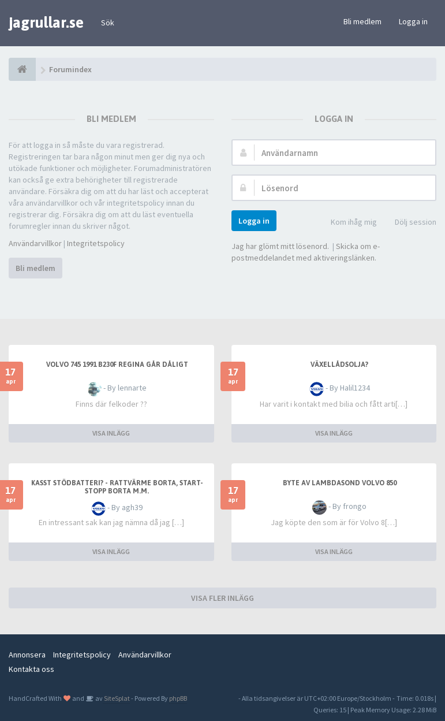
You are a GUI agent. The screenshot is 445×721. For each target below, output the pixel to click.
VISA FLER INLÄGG (222, 598)
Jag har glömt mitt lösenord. (280, 246)
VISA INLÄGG (111, 433)
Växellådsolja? (339, 364)
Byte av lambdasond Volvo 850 (340, 483)
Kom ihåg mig (347, 223)
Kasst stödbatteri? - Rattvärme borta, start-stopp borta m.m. (117, 487)
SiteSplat (116, 698)
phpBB (178, 698)
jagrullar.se (46, 22)
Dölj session (409, 223)
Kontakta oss (31, 669)
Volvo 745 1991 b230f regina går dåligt (117, 364)
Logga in (413, 21)
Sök (107, 22)
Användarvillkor (35, 243)
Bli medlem (362, 21)
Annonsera (27, 654)
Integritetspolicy (96, 243)
